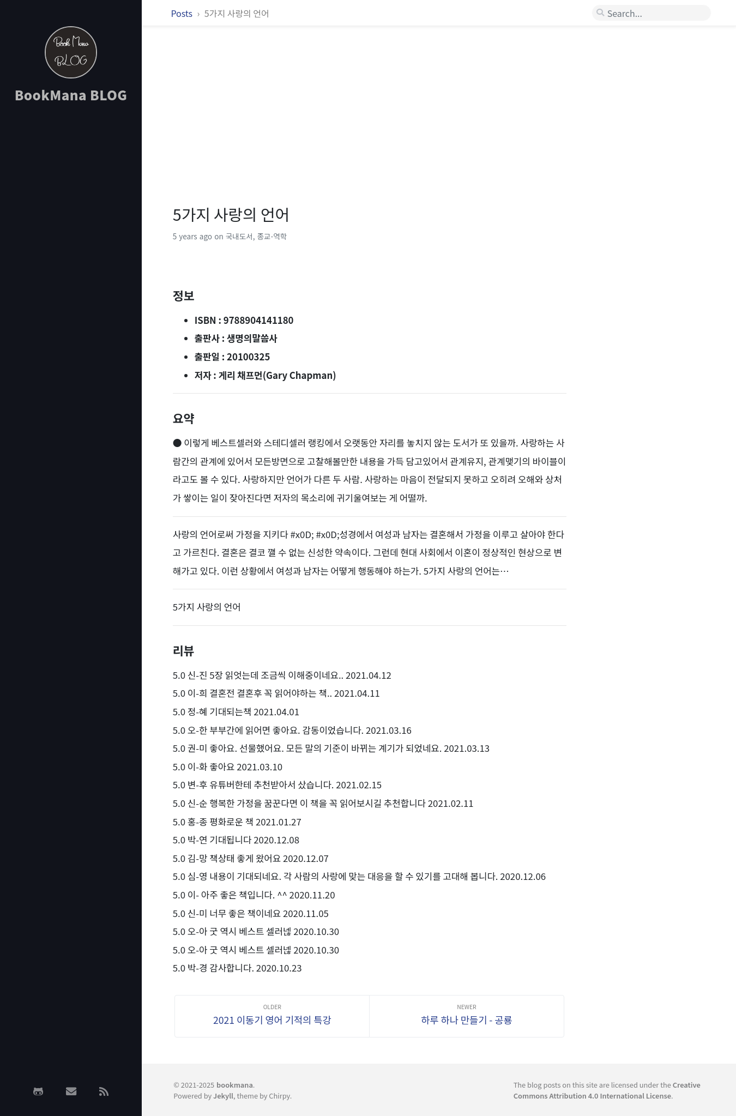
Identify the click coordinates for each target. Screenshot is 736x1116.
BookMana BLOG (71, 94)
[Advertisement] (71, 285)
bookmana (234, 1084)
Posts (182, 13)
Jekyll (223, 1095)
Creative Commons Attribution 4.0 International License (607, 1089)
